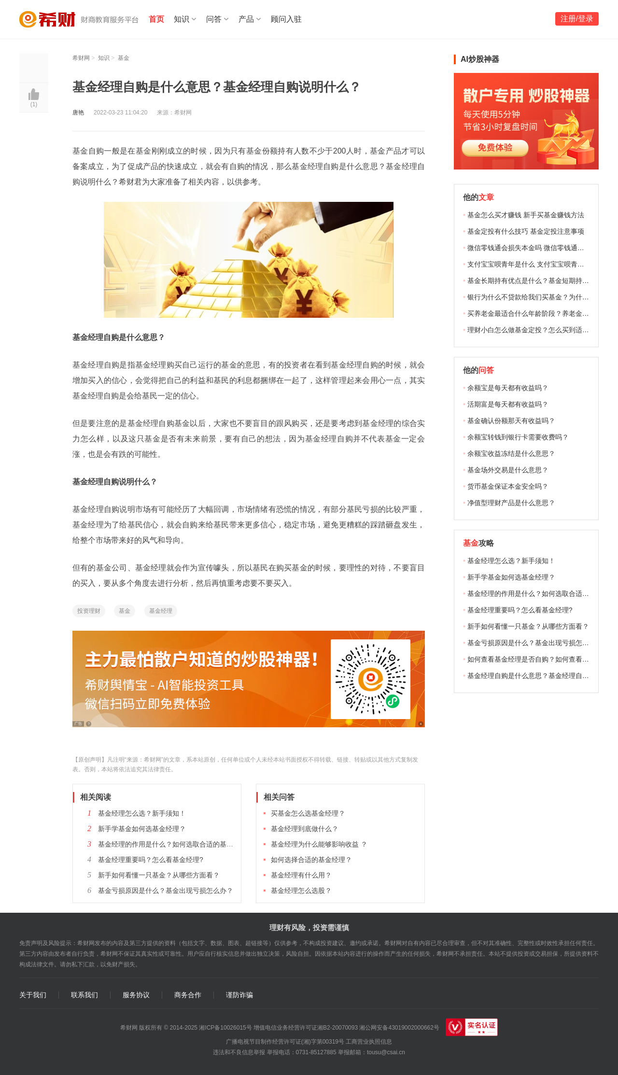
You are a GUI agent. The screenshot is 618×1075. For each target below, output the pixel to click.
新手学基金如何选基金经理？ (142, 829)
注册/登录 (577, 18)
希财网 (81, 58)
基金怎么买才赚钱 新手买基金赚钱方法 (525, 215)
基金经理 (160, 611)
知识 (181, 19)
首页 (156, 19)
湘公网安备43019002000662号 (399, 1027)
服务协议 (136, 995)
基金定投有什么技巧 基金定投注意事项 (525, 231)
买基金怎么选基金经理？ (308, 813)
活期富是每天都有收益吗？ (507, 404)
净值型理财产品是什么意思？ (511, 503)
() (34, 104)
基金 (123, 58)
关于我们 (32, 995)
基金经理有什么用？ (301, 875)
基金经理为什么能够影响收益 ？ (319, 844)
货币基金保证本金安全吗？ (507, 486)
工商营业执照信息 (369, 1041)
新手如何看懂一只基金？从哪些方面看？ (159, 875)
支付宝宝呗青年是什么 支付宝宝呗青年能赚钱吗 (539, 264)
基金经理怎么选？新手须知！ (142, 813)
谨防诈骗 (239, 995)
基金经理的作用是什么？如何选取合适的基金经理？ (175, 844)
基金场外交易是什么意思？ (507, 470)
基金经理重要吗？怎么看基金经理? (150, 859)
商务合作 (187, 995)
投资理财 (88, 611)
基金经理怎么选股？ (301, 890)
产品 (246, 19)
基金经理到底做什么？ (304, 829)
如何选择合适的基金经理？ (311, 859)
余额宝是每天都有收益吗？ (507, 388)
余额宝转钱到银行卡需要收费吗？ (518, 437)
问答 (214, 19)
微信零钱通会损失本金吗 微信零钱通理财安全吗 (539, 248)
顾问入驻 (286, 19)
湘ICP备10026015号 (225, 1027)
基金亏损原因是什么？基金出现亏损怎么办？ (165, 890)
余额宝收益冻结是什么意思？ (511, 453)
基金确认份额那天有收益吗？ (511, 420)
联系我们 (84, 995)
